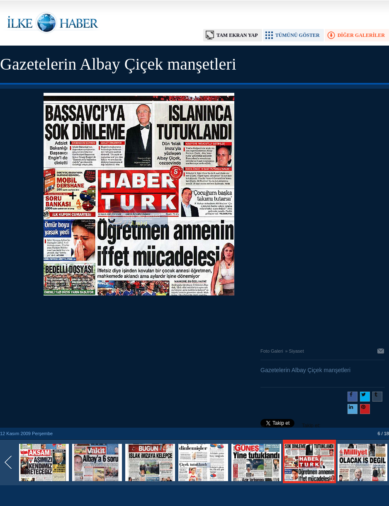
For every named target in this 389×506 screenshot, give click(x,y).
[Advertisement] (139, 319)
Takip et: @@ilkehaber (290, 426)
